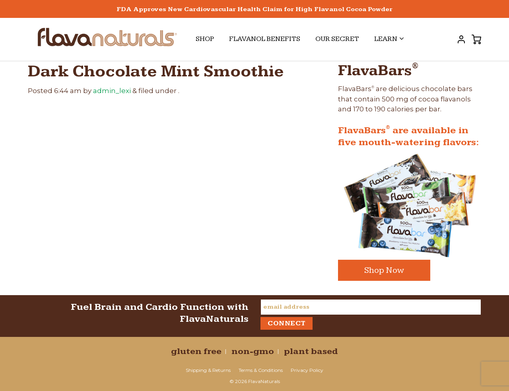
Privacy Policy (307, 370)
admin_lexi (112, 91)
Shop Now (384, 270)
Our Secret (337, 39)
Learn (389, 39)
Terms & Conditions (261, 370)
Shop (205, 39)
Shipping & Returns (208, 370)
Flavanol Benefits (264, 39)
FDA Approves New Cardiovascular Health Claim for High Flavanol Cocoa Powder (254, 9)
